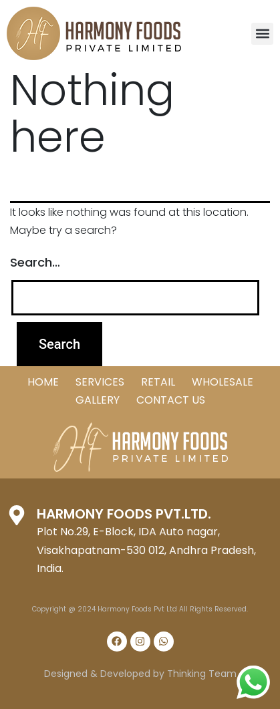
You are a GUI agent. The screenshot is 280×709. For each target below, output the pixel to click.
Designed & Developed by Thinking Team (140, 673)
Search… (35, 262)
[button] (262, 34)
